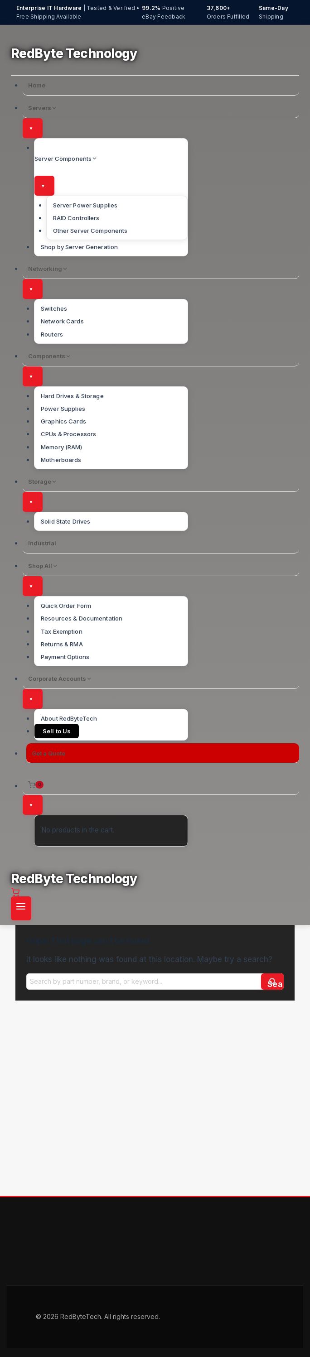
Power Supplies (63, 408)
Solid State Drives (65, 521)
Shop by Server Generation (79, 246)
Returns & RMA (62, 644)
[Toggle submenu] (33, 128)
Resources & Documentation (81, 618)
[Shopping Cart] (161, 785)
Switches (54, 308)
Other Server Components (90, 230)
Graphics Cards (63, 421)
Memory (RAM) (61, 447)
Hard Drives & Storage (72, 395)
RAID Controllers (76, 217)
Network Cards (62, 321)
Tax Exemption (61, 631)
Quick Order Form (66, 605)
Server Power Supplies (85, 205)
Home (36, 85)
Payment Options (65, 656)
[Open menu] (21, 908)
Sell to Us (57, 731)
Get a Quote (48, 753)
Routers (52, 334)
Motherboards (61, 459)
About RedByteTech (69, 718)
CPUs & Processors (68, 434)
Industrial (42, 543)
